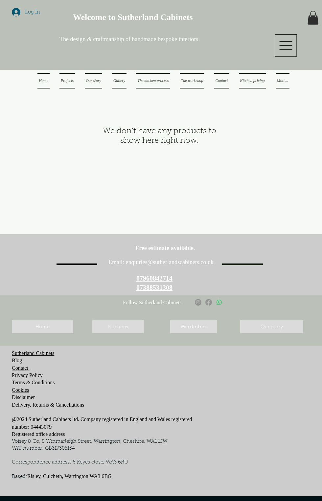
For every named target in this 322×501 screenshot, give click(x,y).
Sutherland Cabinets (33, 353)
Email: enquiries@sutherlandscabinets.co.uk (161, 262)
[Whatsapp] (219, 302)
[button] (286, 45)
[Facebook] (208, 302)
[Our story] (271, 326)
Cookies (20, 390)
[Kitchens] (118, 326)
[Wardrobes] (193, 326)
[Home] (42, 326)
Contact (21, 368)
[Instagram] (198, 302)
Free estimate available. (166, 248)
